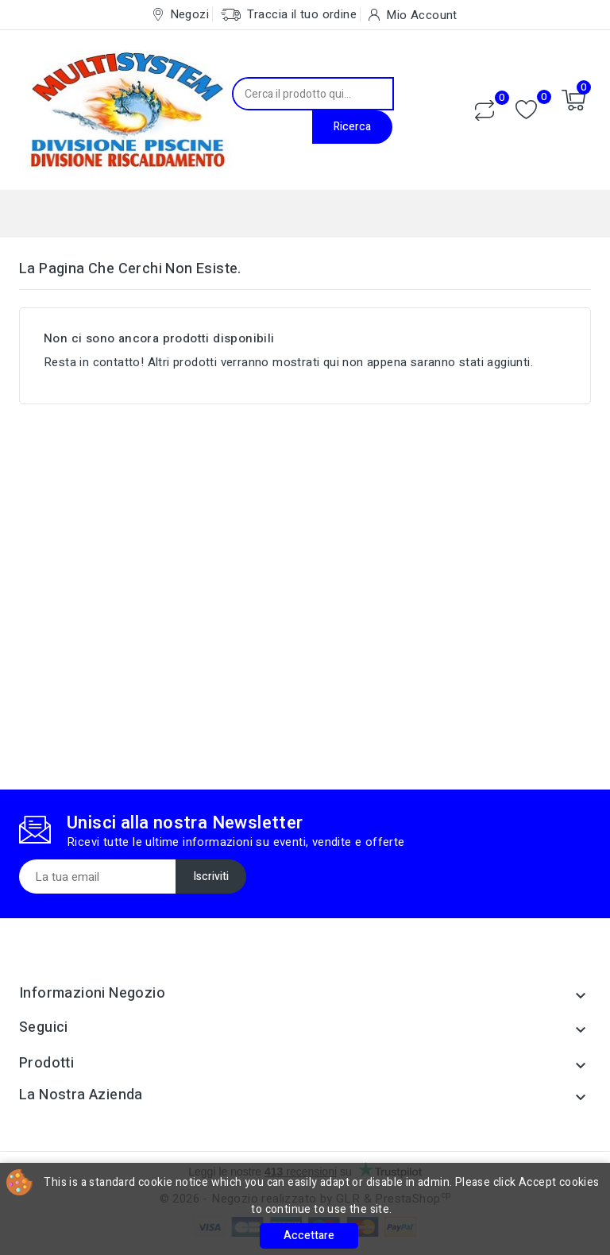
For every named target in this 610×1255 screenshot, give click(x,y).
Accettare (309, 1235)
